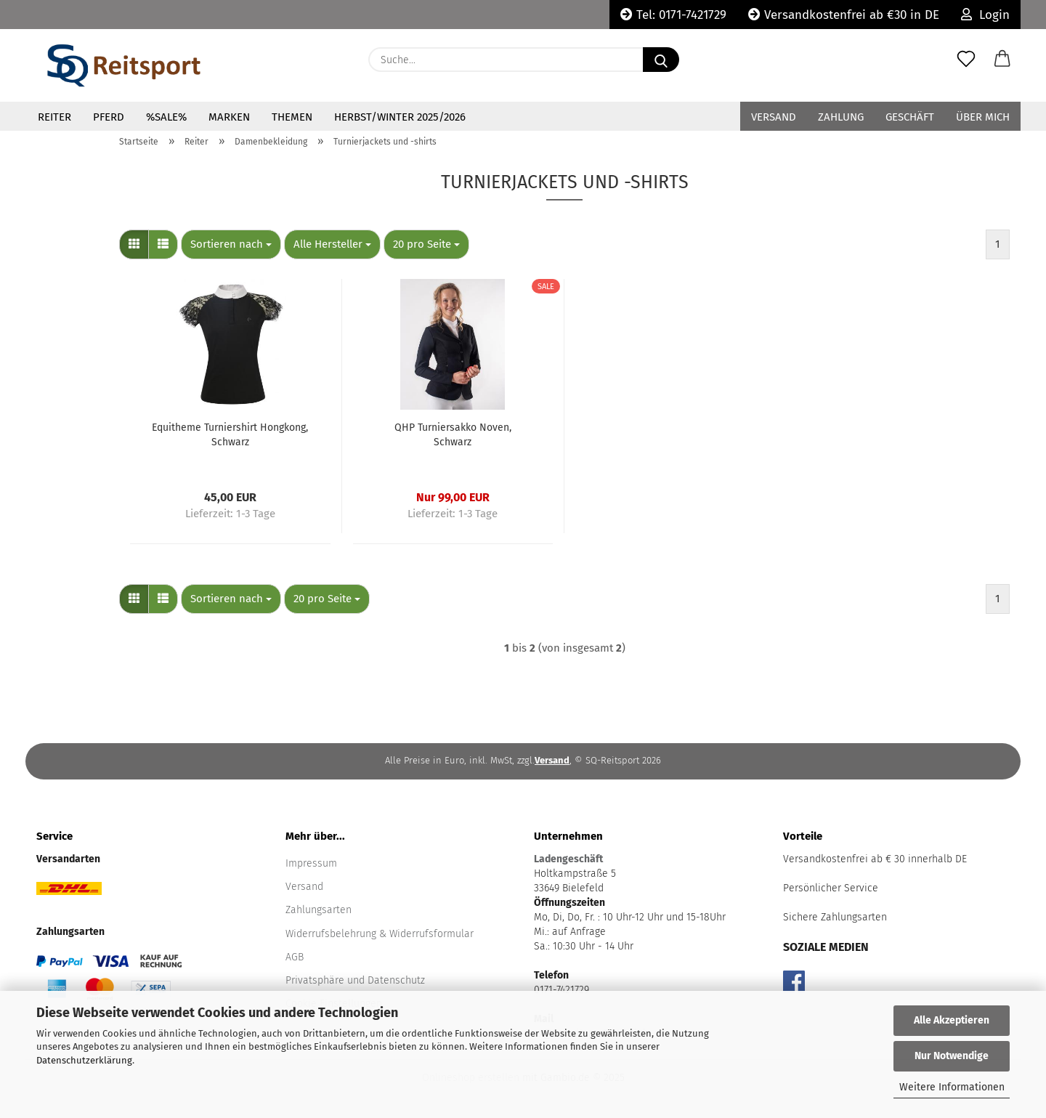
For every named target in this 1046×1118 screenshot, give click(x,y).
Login (985, 15)
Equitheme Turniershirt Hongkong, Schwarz (230, 434)
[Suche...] (661, 59)
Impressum (311, 863)
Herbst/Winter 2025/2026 (400, 116)
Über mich (983, 116)
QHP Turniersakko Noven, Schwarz (452, 434)
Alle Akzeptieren (951, 1020)
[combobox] (231, 244)
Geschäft (909, 116)
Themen (292, 116)
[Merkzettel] (966, 59)
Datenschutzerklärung (84, 1060)
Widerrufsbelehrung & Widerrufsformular (379, 934)
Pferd (108, 116)
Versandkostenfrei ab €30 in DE (843, 15)
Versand (773, 116)
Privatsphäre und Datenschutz (355, 980)
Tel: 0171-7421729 (673, 15)
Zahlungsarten (318, 910)
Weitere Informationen (952, 1087)
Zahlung (841, 116)
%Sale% (166, 116)
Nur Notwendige (952, 1056)
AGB (294, 957)
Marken (229, 116)
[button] (1002, 59)
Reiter (54, 116)
